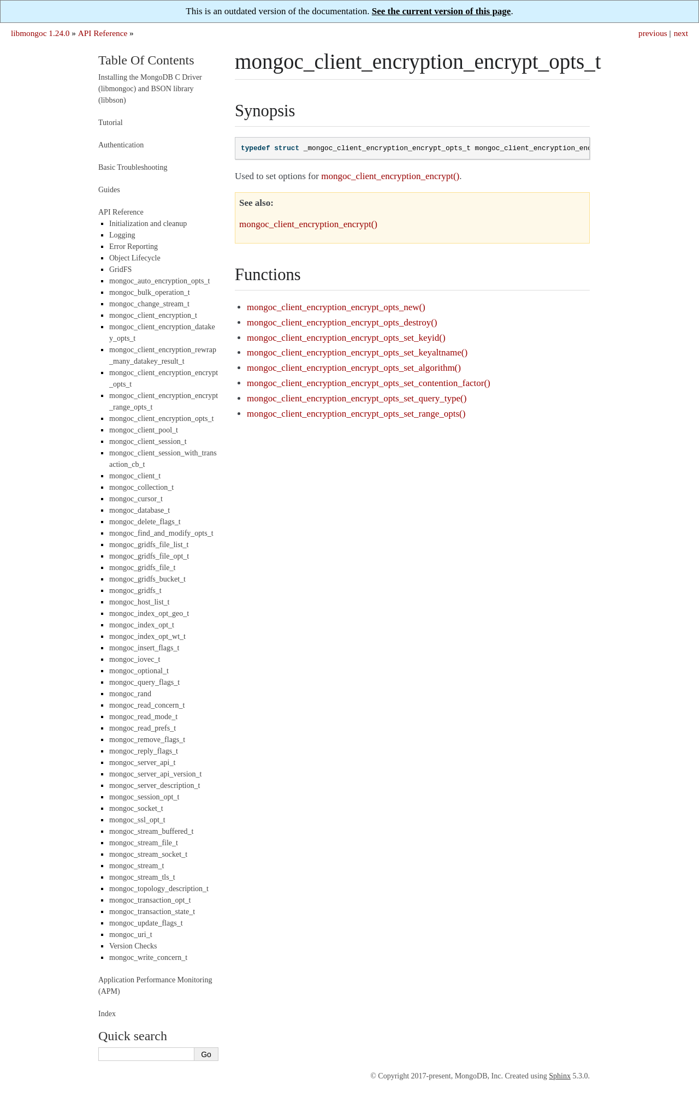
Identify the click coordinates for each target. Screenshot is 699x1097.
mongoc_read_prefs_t (142, 728)
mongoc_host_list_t (139, 602)
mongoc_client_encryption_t (153, 315)
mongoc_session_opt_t (144, 797)
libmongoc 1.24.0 (40, 33)
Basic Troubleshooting (132, 167)
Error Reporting (133, 246)
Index (107, 1014)
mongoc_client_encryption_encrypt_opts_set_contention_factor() (368, 383)
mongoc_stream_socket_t (148, 854)
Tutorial (110, 122)
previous (652, 33)
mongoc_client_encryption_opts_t (161, 418)
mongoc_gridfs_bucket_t (147, 579)
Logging (122, 235)
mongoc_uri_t (130, 934)
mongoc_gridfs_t (135, 590)
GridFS (120, 269)
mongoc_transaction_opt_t (150, 900)
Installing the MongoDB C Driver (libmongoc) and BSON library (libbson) (150, 88)
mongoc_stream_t (136, 866)
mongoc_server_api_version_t (155, 774)
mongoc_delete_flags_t (145, 522)
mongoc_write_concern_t (148, 957)
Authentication (121, 145)
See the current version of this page (441, 11)
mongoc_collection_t (141, 487)
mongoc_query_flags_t (144, 682)
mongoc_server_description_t (154, 785)
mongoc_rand (130, 694)
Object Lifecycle (135, 258)
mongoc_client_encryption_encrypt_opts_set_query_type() (356, 398)
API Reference (102, 33)
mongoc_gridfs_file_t (142, 568)
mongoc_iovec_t (134, 659)
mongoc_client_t (135, 476)
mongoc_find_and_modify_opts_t (161, 533)
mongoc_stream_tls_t (142, 877)
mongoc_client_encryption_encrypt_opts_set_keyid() (346, 338)
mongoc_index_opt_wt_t (147, 636)
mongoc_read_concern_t (147, 705)
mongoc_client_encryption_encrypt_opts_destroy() (342, 322)
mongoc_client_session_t (148, 441)
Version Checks (133, 946)
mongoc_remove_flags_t (147, 740)
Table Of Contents (146, 60)
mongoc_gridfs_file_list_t (148, 545)
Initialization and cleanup (148, 224)
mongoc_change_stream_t (149, 304)
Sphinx (560, 1076)
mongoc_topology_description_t (159, 889)
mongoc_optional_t (139, 671)
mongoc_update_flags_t (146, 923)
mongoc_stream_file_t (143, 843)
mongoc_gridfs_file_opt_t (149, 556)
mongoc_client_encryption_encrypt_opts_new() (336, 307)
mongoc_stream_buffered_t (151, 831)
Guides (109, 190)
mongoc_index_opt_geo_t (149, 613)
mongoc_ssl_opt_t (137, 820)
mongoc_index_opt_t (141, 625)
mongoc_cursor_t (136, 499)
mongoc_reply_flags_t (143, 751)
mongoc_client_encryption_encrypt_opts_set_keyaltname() (357, 352)
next (681, 33)
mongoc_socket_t (136, 808)
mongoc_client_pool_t (143, 430)
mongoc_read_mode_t (143, 717)
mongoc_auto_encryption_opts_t (159, 281)
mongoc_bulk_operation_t (149, 292)
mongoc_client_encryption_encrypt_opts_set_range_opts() (356, 413)
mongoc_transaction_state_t (152, 912)
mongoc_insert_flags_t (144, 648)
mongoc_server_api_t (142, 762)
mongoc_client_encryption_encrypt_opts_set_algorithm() (354, 368)
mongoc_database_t (139, 510)
